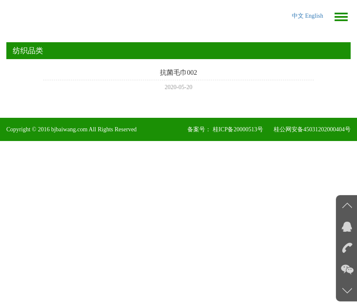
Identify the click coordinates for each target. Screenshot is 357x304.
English (314, 16)
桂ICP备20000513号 (237, 129)
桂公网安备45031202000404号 (312, 129)
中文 (298, 16)
